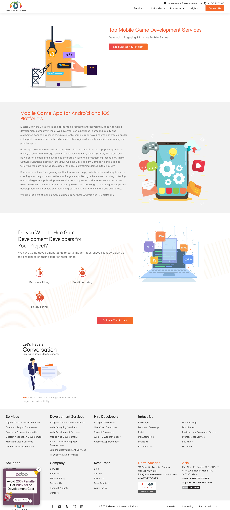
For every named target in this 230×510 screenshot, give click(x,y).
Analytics (11, 461)
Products (99, 456)
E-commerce (145, 425)
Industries (158, 8)
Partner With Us (208, 484)
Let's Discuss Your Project (128, 46)
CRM (8, 456)
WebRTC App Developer (107, 415)
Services (140, 8)
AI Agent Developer (104, 401)
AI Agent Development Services (67, 401)
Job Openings (187, 484)
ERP (8, 452)
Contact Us (214, 8)
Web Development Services (65, 411)
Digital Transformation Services (23, 401)
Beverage (143, 401)
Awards (170, 484)
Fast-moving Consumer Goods (198, 411)
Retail (141, 411)
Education (187, 420)
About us (55, 452)
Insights (195, 8)
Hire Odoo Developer (105, 406)
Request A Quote (59, 466)
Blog (96, 447)
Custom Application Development (24, 415)
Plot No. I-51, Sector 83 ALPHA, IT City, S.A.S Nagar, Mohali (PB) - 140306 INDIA (200, 449)
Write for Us (100, 466)
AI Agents (11, 447)
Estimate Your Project (115, 299)
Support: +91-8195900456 (197, 461)
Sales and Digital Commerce (21, 406)
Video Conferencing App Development (63, 422)
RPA (8, 466)
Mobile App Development (64, 415)
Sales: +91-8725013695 (195, 457)
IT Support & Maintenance (64, 433)
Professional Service (193, 415)
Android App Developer (107, 420)
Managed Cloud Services (19, 420)
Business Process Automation (22, 411)
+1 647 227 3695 (216, 3)
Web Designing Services (63, 406)
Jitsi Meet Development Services (68, 428)
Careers (54, 470)
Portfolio (99, 452)
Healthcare (188, 425)
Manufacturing (146, 415)
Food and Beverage (148, 406)
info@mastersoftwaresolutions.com (185, 3)
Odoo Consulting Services (20, 425)
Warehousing (189, 401)
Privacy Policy (58, 456)
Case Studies (101, 461)
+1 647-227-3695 (148, 456)
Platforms (177, 8)
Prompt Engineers (104, 411)
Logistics (143, 420)
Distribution (188, 406)
